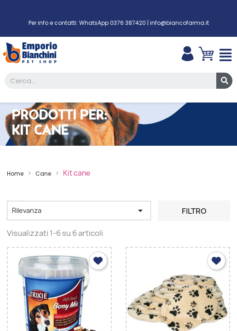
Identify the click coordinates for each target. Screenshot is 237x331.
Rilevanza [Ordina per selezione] (79, 210)
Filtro (194, 211)
